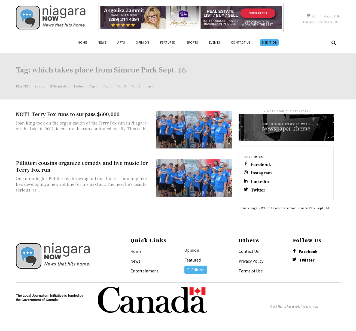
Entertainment (144, 271)
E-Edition (196, 270)
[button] (333, 44)
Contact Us (249, 251)
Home (243, 209)
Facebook (261, 164)
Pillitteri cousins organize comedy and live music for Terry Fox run (82, 166)
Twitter (258, 190)
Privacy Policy (251, 261)
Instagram (261, 173)
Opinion (191, 250)
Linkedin (260, 182)
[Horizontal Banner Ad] (191, 17)
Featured (192, 260)
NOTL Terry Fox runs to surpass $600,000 (68, 113)
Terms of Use (251, 271)
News (135, 261)
